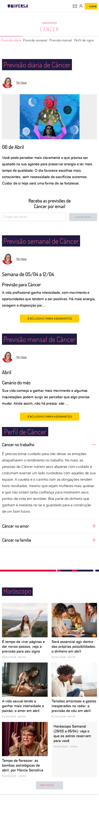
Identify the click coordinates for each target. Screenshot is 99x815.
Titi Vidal (21, 82)
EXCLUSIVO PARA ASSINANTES (49, 318)
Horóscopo (49, 23)
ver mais (49, 785)
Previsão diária (11, 40)
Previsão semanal (35, 40)
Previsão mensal (60, 40)
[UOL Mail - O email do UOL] (75, 6)
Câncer (49, 29)
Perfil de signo (84, 40)
